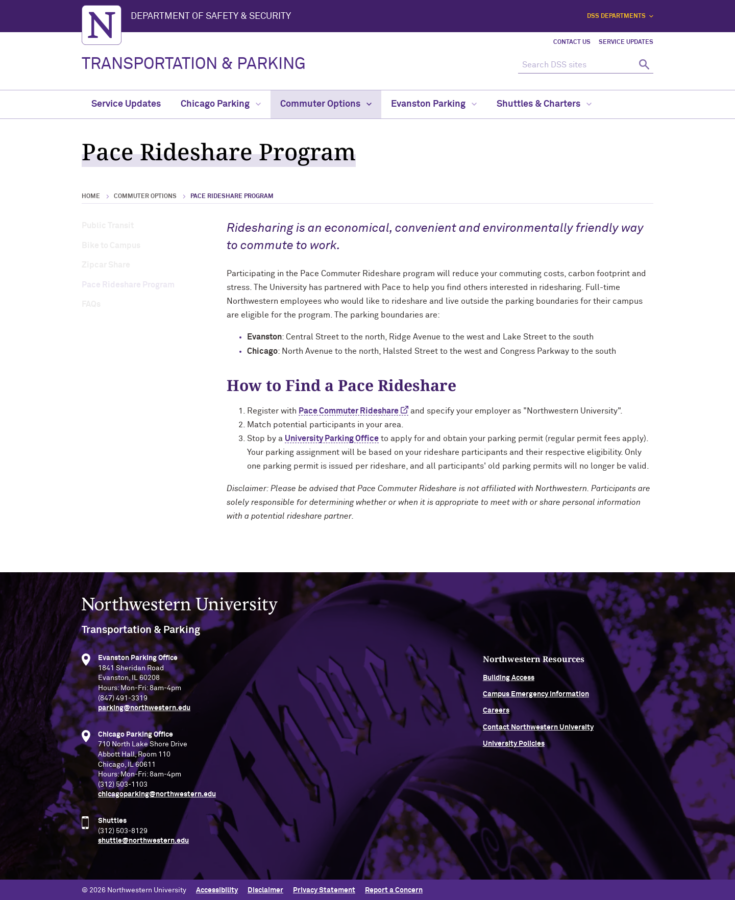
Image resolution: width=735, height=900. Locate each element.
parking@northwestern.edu (144, 715)
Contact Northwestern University (577, 734)
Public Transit (108, 226)
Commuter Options (326, 104)
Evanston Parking (434, 104)
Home (91, 196)
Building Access (547, 685)
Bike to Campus (111, 245)
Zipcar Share (106, 265)
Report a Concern (394, 888)
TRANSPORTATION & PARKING (194, 64)
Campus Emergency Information (575, 702)
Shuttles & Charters (544, 104)
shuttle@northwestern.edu (143, 848)
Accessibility (217, 888)
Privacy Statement (324, 888)
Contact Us (572, 42)
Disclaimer (265, 888)
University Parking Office (332, 438)
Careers (535, 718)
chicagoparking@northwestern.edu (157, 802)
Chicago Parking (221, 104)
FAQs (91, 304)
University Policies (552, 751)
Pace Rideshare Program (128, 285)
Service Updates (626, 42)
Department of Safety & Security (211, 16)
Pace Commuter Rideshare (349, 411)
